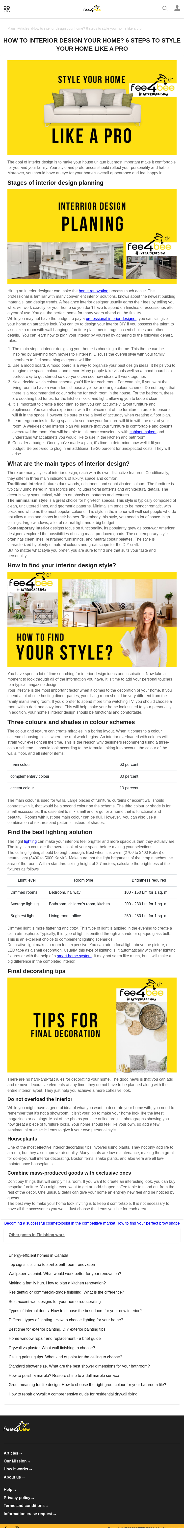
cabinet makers (143, 432)
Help (10, 1489)
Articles (23, 28)
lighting (30, 841)
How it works (18, 1469)
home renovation (93, 291)
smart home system (74, 956)
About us (14, 1477)
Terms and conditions (26, 1506)
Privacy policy (19, 1498)
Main (11, 28)
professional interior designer (111, 319)
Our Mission (17, 1461)
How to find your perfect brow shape (148, 1223)
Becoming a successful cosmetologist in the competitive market (59, 1223)
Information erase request (30, 1514)
